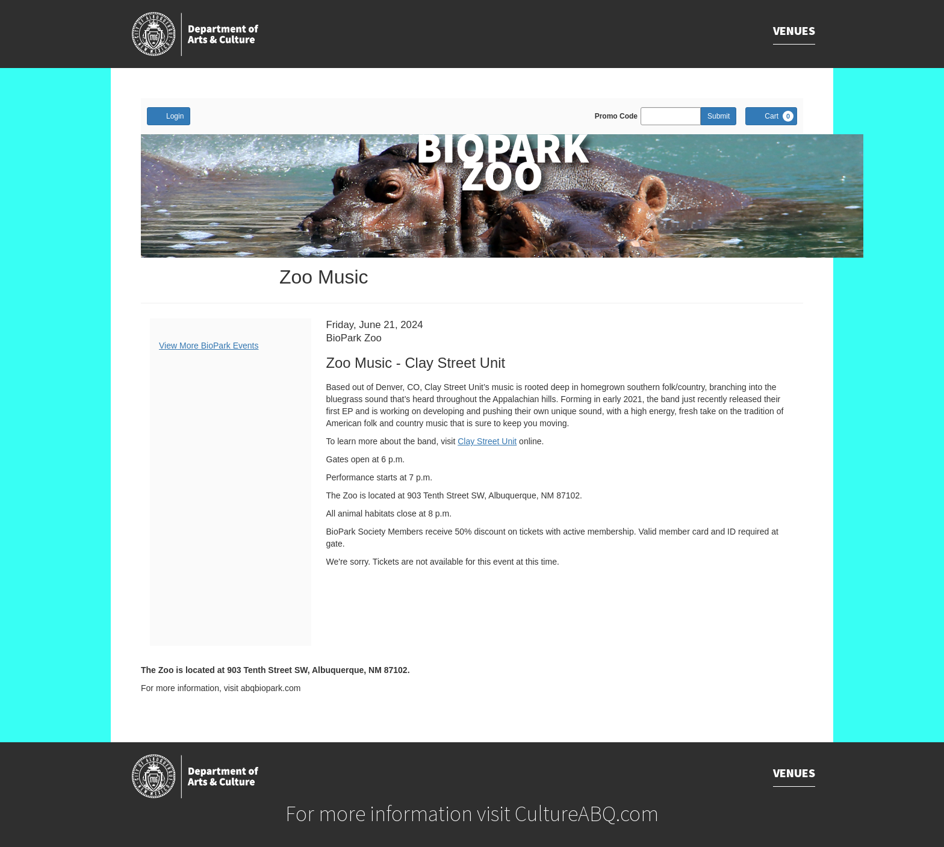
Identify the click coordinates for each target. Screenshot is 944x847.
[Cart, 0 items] (771, 116)
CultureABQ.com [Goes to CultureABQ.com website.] (587, 813)
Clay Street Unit (487, 441)
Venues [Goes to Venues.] (794, 30)
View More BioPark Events (208, 345)
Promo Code (616, 116)
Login (169, 115)
